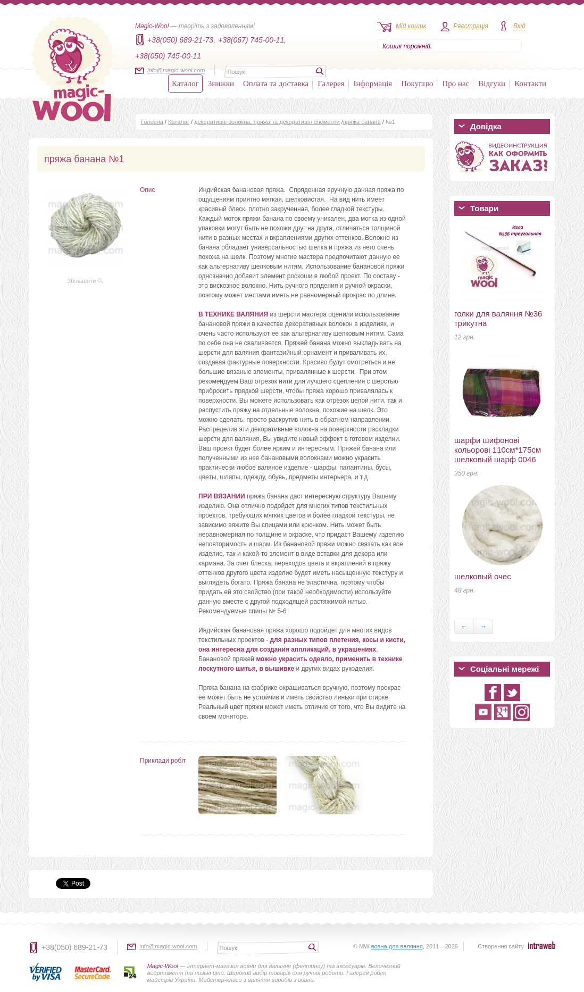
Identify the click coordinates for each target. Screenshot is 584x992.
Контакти (530, 83)
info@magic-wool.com (176, 70)
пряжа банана (362, 122)
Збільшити (86, 281)
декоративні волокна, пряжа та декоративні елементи (267, 122)
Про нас (455, 83)
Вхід (519, 26)
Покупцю (417, 83)
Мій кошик (411, 26)
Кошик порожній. (407, 46)
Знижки (221, 83)
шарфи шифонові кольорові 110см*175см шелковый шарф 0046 (497, 450)
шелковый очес (482, 576)
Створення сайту (501, 946)
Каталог (185, 83)
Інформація (373, 83)
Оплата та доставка (275, 83)
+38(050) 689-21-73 (74, 947)
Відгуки (491, 83)
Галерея (331, 83)
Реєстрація (470, 26)
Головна (152, 122)
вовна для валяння (397, 946)
